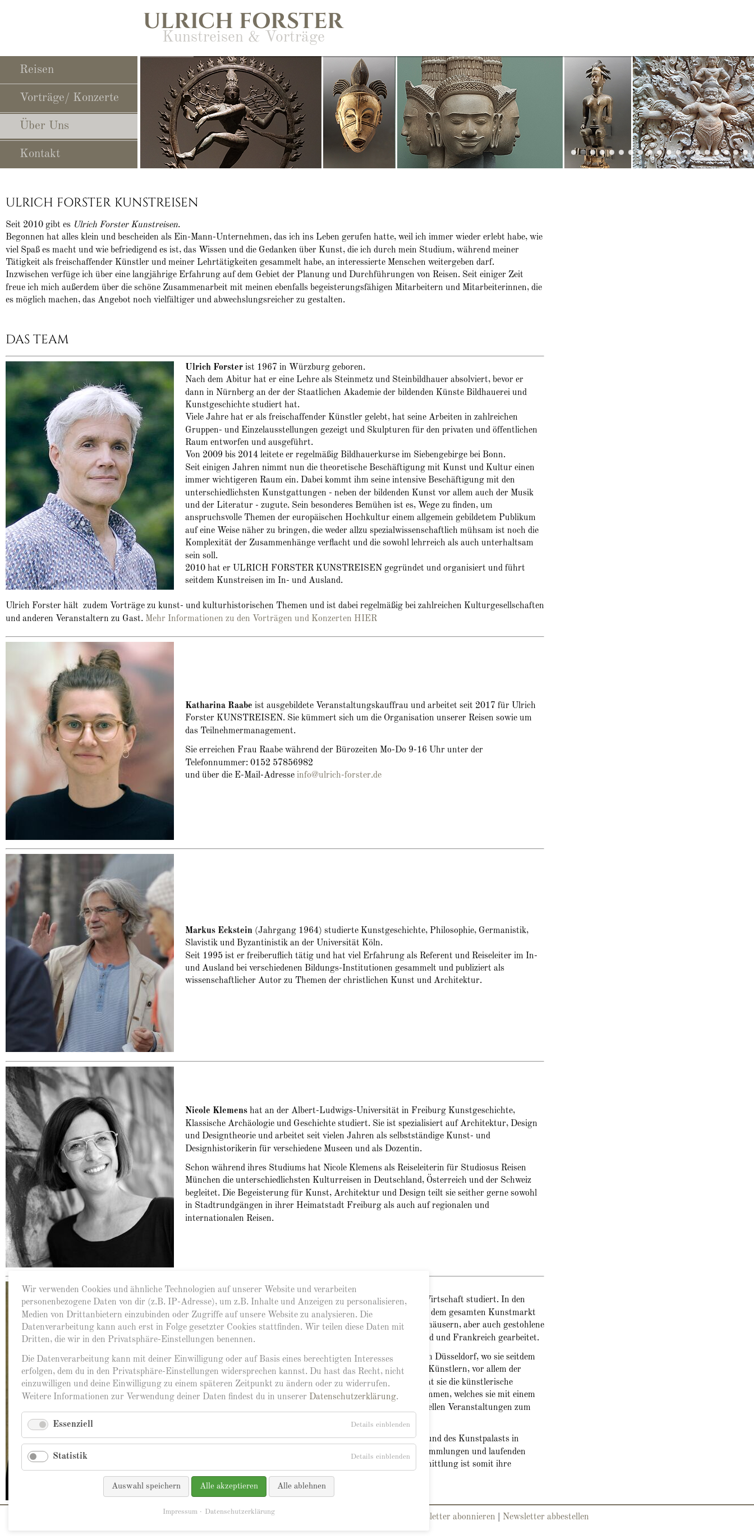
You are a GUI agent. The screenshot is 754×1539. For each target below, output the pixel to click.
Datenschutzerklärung (352, 1397)
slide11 (630, 152)
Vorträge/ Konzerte (69, 98)
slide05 (726, 152)
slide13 (707, 152)
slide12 (659, 152)
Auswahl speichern (146, 1486)
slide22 (678, 152)
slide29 (573, 152)
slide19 (649, 152)
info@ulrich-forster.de (339, 775)
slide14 (640, 152)
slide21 (688, 152)
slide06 (697, 152)
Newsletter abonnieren (451, 1517)
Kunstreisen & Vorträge (243, 37)
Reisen (37, 70)
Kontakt (40, 154)
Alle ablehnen (301, 1486)
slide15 (735, 152)
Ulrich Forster (243, 21)
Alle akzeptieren (229, 1486)
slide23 (611, 152)
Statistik (70, 1456)
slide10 (621, 152)
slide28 (583, 152)
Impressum (180, 1511)
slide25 (602, 152)
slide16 (716, 152)
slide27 (592, 152)
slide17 (745, 152)
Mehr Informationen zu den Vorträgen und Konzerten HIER (261, 618)
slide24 (669, 152)
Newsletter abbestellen (546, 1517)
